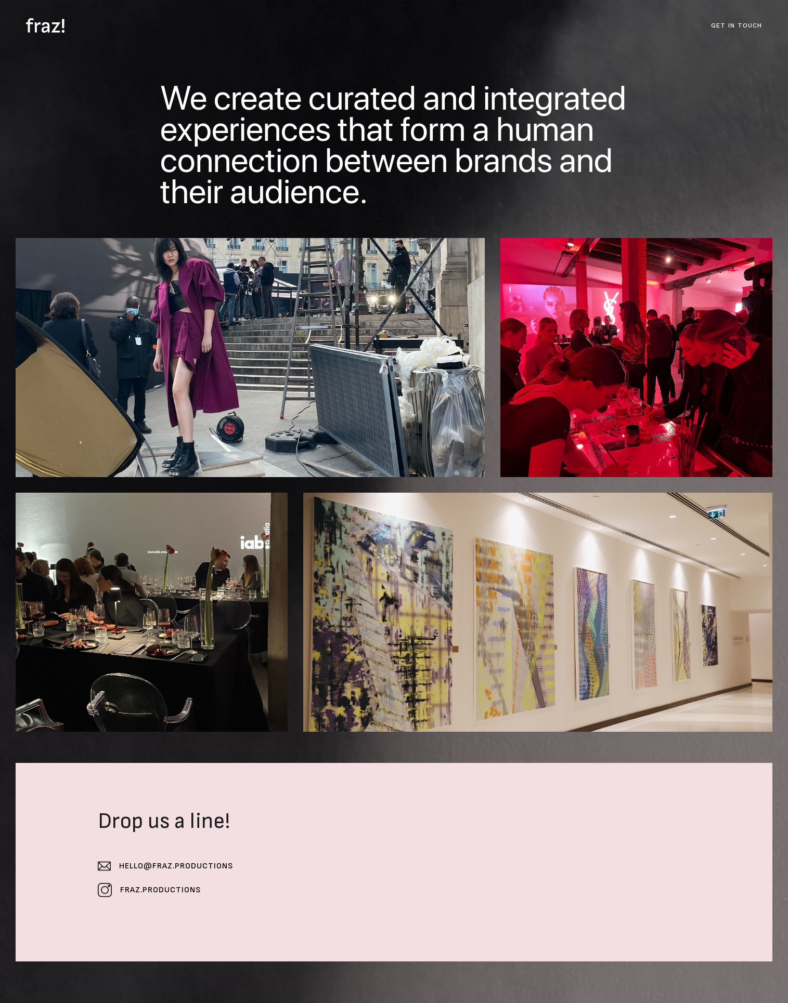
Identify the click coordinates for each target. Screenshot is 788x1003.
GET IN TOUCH (736, 25)
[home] (45, 25)
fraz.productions (160, 890)
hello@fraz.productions (176, 866)
